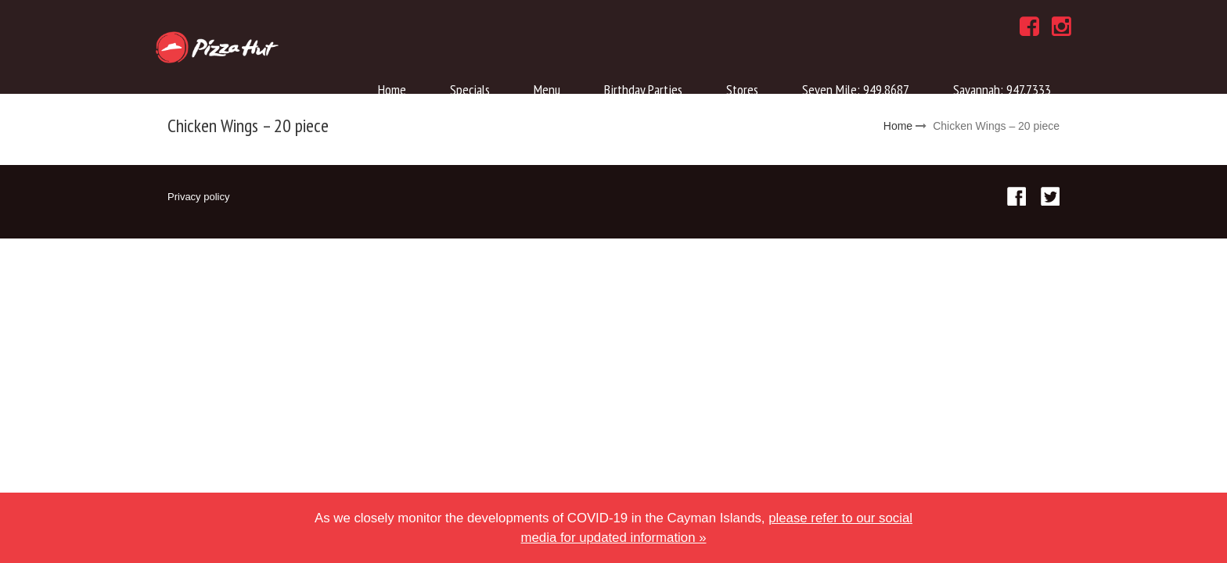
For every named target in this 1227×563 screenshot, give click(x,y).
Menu (547, 90)
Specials (470, 90)
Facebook (1016, 196)
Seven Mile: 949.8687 (855, 90)
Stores (742, 90)
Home (392, 90)
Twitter (1050, 196)
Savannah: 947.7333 (1002, 90)
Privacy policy (198, 197)
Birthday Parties (643, 90)
